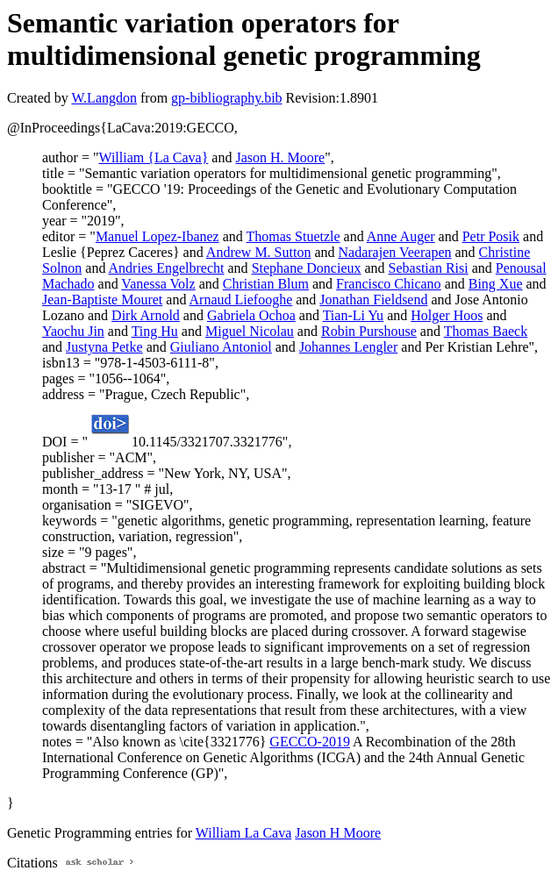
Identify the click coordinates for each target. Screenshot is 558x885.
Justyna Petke (104, 346)
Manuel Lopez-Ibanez (157, 236)
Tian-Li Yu (353, 315)
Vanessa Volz (158, 283)
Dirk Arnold (145, 315)
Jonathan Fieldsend (373, 299)
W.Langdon (104, 97)
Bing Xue (496, 283)
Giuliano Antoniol (221, 346)
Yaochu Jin (73, 331)
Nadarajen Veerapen (395, 252)
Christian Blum (266, 283)
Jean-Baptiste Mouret (102, 299)
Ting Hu (155, 331)
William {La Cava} (153, 157)
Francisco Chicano (388, 283)
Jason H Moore (338, 832)
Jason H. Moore (280, 157)
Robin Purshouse (369, 331)
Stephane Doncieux (306, 268)
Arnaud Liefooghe (241, 299)
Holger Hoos (447, 315)
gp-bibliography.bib (227, 97)
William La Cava (244, 832)
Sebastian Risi (429, 268)
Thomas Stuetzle (293, 236)
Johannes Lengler (348, 346)
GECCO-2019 (309, 741)
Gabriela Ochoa (251, 315)
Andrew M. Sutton (258, 252)
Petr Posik (490, 236)
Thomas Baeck (486, 331)
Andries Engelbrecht (167, 268)
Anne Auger (401, 236)
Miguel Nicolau (249, 331)
